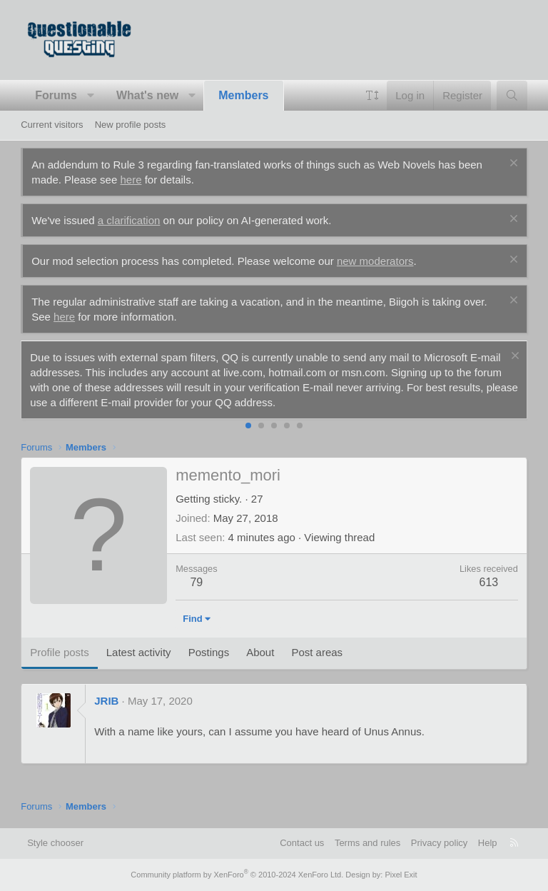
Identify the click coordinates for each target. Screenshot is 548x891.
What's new (147, 95)
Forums (56, 95)
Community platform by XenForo (237, 874)
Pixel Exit (401, 874)
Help (487, 842)
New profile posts (130, 124)
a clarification (129, 220)
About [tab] (260, 652)
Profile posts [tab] (59, 652)
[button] (90, 96)
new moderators (375, 261)
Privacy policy (439, 842)
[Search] (512, 95)
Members (243, 95)
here (130, 179)
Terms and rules (367, 842)
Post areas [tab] (316, 652)
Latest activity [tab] (138, 652)
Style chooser (55, 842)
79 (196, 582)
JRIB (106, 701)
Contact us (302, 842)
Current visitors (52, 124)
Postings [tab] (209, 652)
